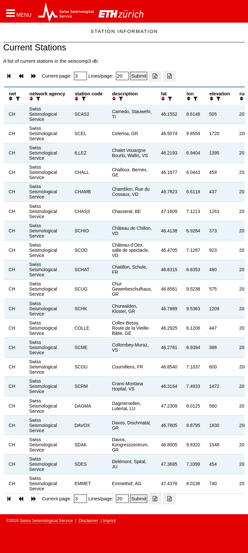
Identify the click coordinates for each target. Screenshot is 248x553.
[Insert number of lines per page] (122, 76)
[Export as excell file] (155, 76)
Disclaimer (88, 520)
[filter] (17, 98)
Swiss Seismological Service (46, 520)
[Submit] (138, 76)
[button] (19, 13)
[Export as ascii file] (169, 76)
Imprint (109, 520)
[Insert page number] (80, 76)
